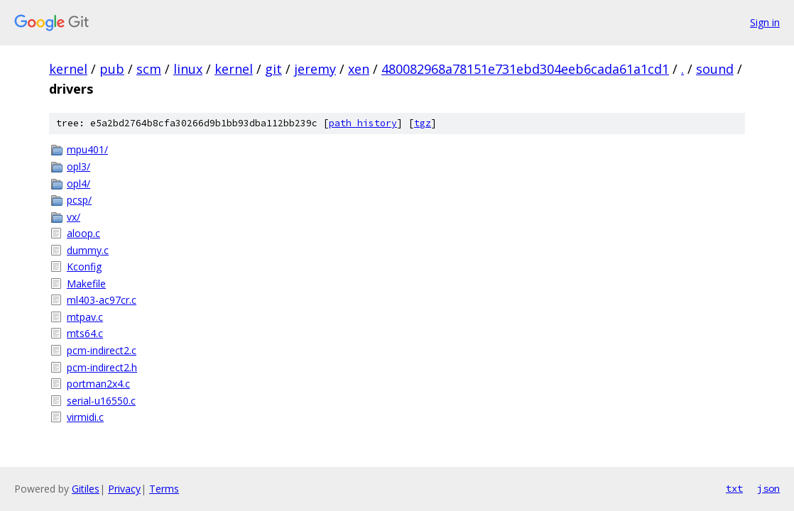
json (768, 488)
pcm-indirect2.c (101, 350)
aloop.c (83, 233)
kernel (68, 68)
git (273, 68)
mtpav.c (85, 317)
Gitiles (85, 488)
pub (111, 68)
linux (187, 68)
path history (363, 123)
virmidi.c (85, 417)
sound (715, 68)
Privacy (124, 488)
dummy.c (88, 250)
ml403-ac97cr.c (101, 300)
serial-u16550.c (101, 400)
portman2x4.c (98, 383)
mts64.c (85, 333)
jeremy (315, 68)
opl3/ (78, 166)
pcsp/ (79, 200)
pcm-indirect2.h (102, 367)
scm (148, 68)
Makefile (86, 283)
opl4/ (78, 183)
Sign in (765, 22)
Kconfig (84, 266)
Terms (164, 488)
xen (358, 68)
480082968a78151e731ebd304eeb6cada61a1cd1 (525, 68)
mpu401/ (87, 149)
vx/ (73, 217)
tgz (422, 123)
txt (734, 488)
